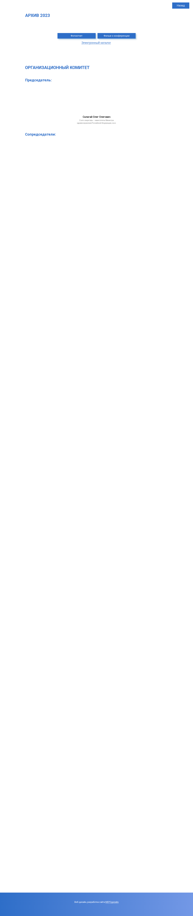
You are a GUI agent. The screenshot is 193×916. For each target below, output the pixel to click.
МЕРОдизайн (112, 902)
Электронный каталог (96, 42)
